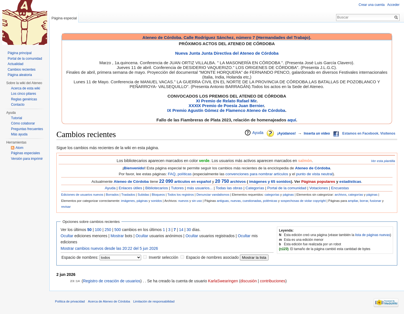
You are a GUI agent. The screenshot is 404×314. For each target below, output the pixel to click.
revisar (66, 206)
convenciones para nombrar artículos (257, 174)
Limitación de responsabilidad (154, 301)
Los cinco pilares (23, 94)
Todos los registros (180, 194)
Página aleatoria (20, 75)
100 (98, 229)
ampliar (353, 200)
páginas (288, 194)
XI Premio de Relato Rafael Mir (226, 100)
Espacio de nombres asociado (212, 257)
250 (108, 229)
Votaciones (318, 188)
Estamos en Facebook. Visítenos (368, 133)
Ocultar (67, 236)
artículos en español (192, 181)
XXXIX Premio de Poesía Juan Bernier (226, 105)
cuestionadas (251, 200)
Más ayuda (19, 134)
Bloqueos (158, 194)
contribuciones (272, 281)
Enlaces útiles (130, 188)
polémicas (270, 200)
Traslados (128, 194)
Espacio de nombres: (79, 257)
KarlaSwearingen (223, 281)
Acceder (393, 5)
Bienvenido (134, 168)
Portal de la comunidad (286, 188)
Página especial (64, 18)
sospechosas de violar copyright (303, 200)
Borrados (112, 194)
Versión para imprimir (27, 159)
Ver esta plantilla (383, 161)
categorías (272, 194)
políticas (185, 174)
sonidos (156, 200)
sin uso (197, 200)
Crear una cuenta (372, 5)
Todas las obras (229, 188)
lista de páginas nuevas (372, 235)
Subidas (143, 194)
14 (181, 229)
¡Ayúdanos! (286, 133)
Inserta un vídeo (317, 133)
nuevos (183, 200)
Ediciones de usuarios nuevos (82, 194)
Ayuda (257, 132)
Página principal (19, 53)
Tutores (177, 188)
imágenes (128, 200)
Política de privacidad (70, 301)
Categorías (254, 188)
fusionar (375, 200)
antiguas (223, 200)
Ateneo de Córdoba (312, 168)
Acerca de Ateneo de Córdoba (109, 301)
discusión (248, 281)
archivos (230, 181)
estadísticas (350, 181)
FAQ (171, 174)
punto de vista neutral (314, 174)
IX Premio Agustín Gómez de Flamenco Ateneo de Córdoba (226, 110)
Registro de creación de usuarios (112, 281)
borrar (364, 200)
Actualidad (15, 64)
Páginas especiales (25, 153)
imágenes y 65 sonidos (269, 181)
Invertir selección (163, 257)
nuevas (236, 200)
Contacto (17, 105)
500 (117, 229)
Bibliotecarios (156, 188)
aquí (291, 119)
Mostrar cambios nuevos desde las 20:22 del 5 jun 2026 (109, 248)
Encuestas (340, 188)
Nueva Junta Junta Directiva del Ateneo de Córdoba (227, 53)
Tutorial (16, 118)
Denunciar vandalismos (212, 194)
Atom (19, 148)
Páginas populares (318, 181)
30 (189, 229)
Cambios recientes (21, 69)
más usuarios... (200, 188)
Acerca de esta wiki (25, 88)
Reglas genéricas (24, 99)
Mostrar (117, 236)
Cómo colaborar (23, 123)
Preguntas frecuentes (27, 129)
